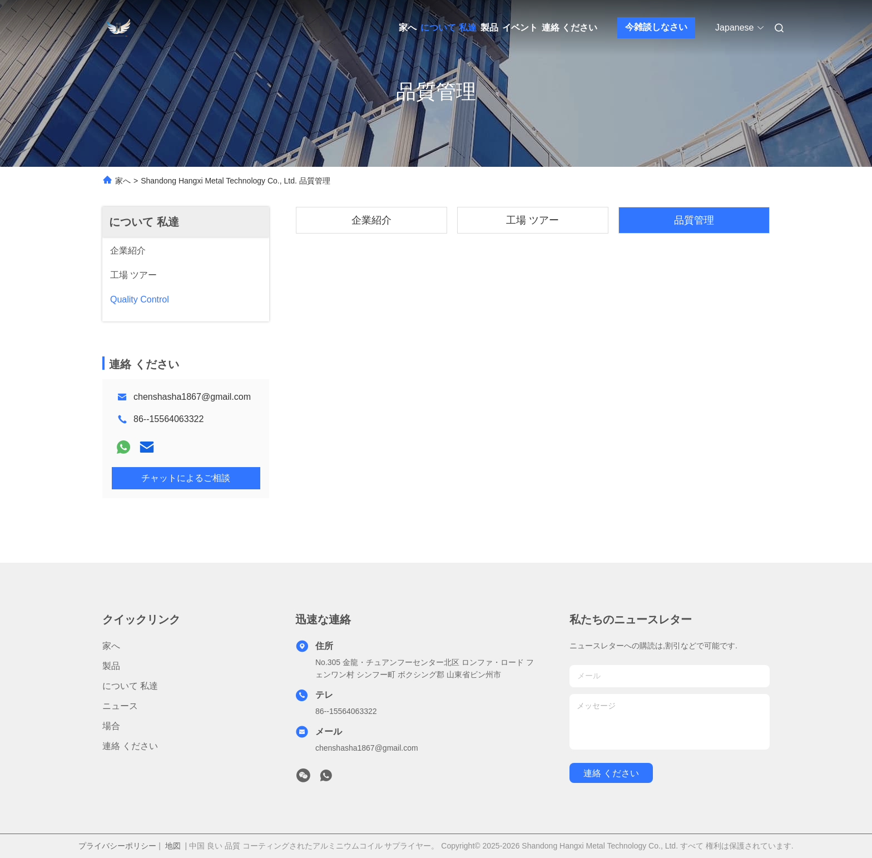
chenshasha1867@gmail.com (192, 396)
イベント (520, 27)
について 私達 (448, 27)
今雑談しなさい (656, 27)
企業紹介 (371, 220)
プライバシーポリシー (117, 845)
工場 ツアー (532, 220)
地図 (173, 845)
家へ (408, 27)
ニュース (120, 706)
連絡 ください (569, 27)
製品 (489, 27)
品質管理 (694, 220)
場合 (111, 726)
